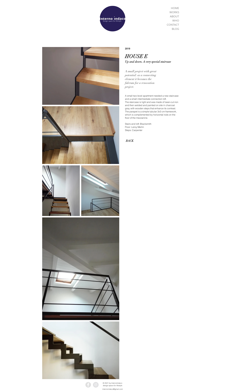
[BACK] (129, 141)
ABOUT (174, 16)
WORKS (174, 12)
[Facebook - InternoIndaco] (88, 385)
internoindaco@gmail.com (112, 389)
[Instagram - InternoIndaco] (96, 385)
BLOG (175, 29)
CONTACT (173, 25)
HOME (175, 8)
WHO (175, 20)
